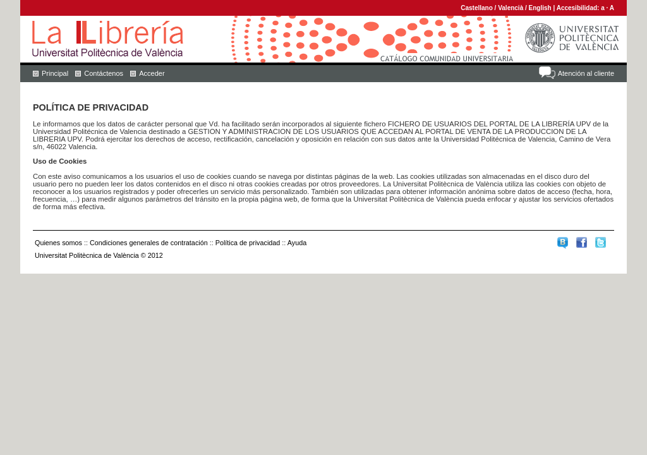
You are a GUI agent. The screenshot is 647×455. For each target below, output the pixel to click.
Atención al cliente (586, 73)
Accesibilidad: (579, 7)
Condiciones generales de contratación (149, 242)
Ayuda (296, 242)
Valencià (510, 7)
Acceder (151, 73)
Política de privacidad (248, 242)
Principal (55, 73)
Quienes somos (58, 242)
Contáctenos (103, 73)
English (540, 7)
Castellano (477, 7)
